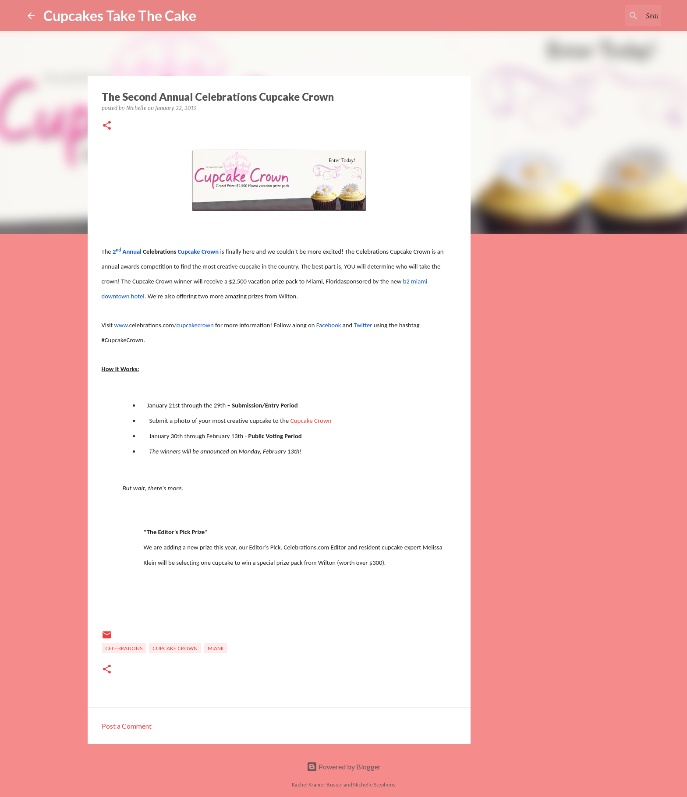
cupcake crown (175, 648)
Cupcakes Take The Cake (119, 15)
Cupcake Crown (311, 421)
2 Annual (128, 251)
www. (121, 325)
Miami (215, 648)
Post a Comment (127, 726)
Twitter (363, 325)
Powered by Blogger (344, 766)
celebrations (123, 648)
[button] (107, 126)
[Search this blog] (615, 15)
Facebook (328, 325)
